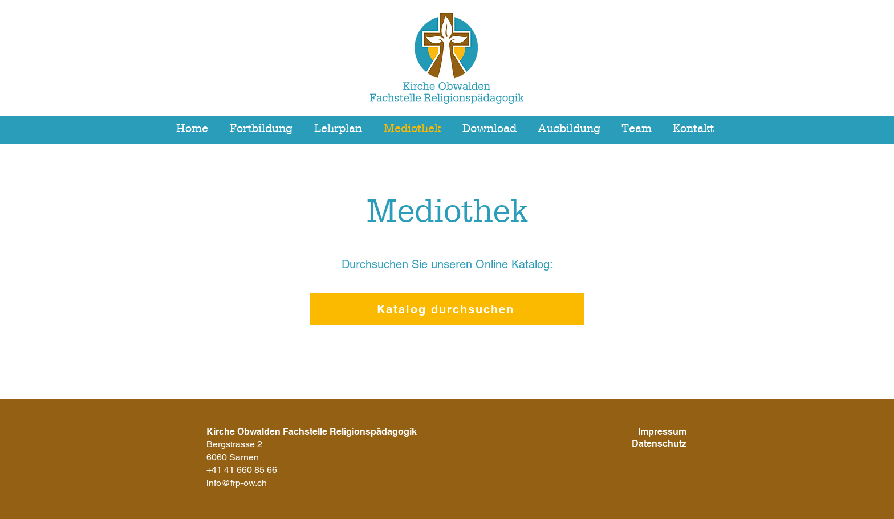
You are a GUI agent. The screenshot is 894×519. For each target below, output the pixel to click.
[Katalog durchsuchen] (447, 309)
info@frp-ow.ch (236, 482)
